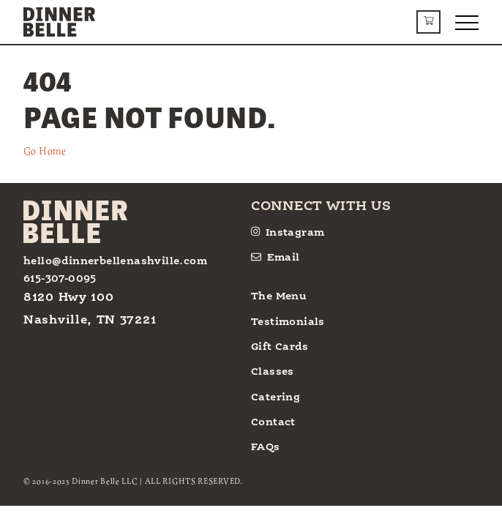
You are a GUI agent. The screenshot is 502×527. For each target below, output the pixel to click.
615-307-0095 (60, 279)
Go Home (45, 150)
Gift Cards (279, 347)
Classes (272, 372)
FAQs (265, 447)
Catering (275, 397)
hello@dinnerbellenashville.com (115, 261)
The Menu (279, 296)
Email (275, 257)
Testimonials (288, 322)
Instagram (287, 231)
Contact (273, 422)
